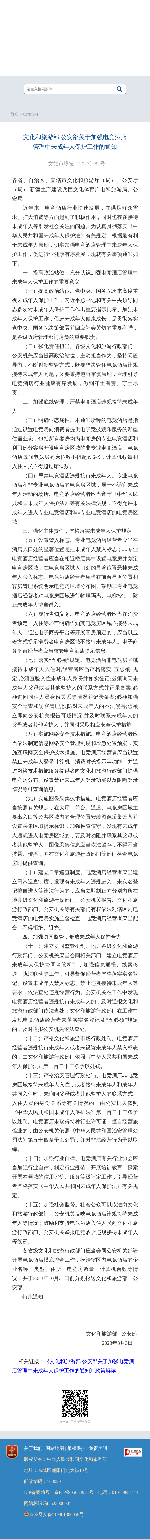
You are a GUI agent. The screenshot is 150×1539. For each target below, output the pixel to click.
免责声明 (98, 1448)
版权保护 (76, 1448)
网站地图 (55, 1448)
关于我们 (33, 1448)
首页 (14, 114)
